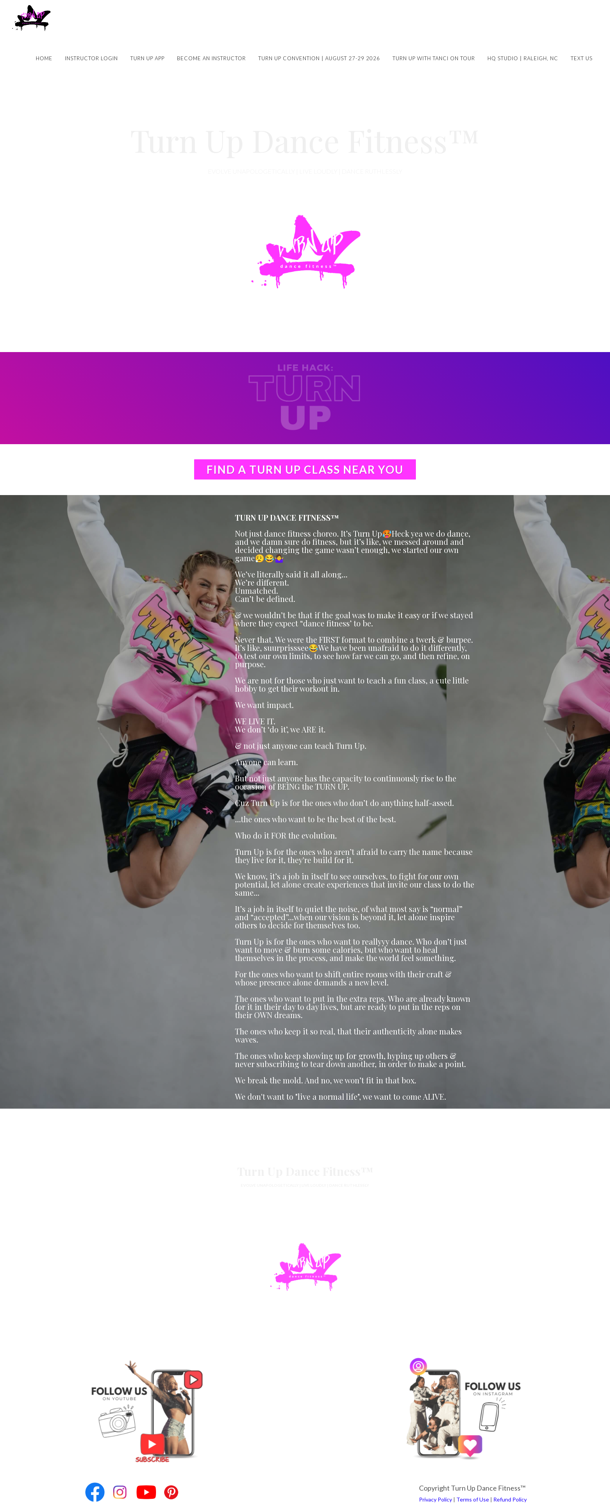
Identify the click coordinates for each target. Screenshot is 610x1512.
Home (44, 58)
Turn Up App (147, 58)
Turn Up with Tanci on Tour (434, 58)
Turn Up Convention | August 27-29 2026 (319, 58)
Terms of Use (472, 1499)
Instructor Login (91, 58)
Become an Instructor (211, 58)
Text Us (581, 58)
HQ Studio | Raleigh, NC (522, 58)
